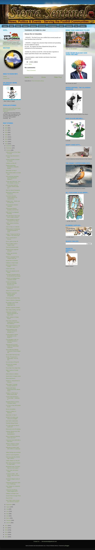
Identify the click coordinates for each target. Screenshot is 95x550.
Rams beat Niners (10, 378)
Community (42, 26)
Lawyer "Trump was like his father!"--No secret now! (13, 234)
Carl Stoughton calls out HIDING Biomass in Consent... (12, 341)
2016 (6, 527)
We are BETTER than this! (13, 354)
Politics (18, 26)
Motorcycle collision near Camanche (12, 193)
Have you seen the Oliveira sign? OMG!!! (13, 457)
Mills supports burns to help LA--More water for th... (13, 326)
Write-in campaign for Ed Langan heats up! (12, 257)
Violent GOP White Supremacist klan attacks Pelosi (13, 389)
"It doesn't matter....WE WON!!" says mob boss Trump (12, 475)
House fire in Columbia (12, 260)
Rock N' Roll (9, 498)
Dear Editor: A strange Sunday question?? (11, 385)
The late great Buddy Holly (13, 298)
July (7, 509)
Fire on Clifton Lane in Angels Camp (11, 244)
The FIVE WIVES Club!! (12, 247)
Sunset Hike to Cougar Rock (13, 495)
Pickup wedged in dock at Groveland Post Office (12, 220)
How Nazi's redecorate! (12, 421)
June (7, 511)
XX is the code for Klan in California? (12, 426)
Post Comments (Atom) (38, 80)
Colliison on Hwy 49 (11, 163)
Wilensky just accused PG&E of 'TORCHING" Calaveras (12, 346)
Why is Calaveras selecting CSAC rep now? (13, 437)
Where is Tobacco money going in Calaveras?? (12, 444)
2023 (6, 132)
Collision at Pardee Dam (12, 493)
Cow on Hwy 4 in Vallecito (12, 226)
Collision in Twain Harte (12, 262)
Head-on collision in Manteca (11, 412)
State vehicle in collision (12, 374)
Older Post (58, 77)
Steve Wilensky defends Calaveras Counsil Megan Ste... (13, 351)
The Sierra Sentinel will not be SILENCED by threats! (13, 275)
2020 (6, 139)
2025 (6, 128)
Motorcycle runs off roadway (13, 429)
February (8, 520)
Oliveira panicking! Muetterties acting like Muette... (12, 167)
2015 (6, 530)
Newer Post (29, 77)
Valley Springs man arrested (13, 452)
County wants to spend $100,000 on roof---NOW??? (12, 336)
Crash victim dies (10, 268)
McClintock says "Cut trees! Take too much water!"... (13, 467)
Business (33, 26)
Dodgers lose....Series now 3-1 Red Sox (13, 201)
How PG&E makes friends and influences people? (12, 501)
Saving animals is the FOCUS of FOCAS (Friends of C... (11, 331)
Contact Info (6, 78)
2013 (6, 534)
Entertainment (52, 26)
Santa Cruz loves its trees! (13, 290)
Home (5, 26)
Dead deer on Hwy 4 (11, 170)
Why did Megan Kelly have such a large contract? (13, 216)
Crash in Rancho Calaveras (13, 300)
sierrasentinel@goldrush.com (49, 541)
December (9, 145)
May (7, 513)
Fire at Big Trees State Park (13, 368)
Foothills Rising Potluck (12, 423)
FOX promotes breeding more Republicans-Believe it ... (12, 178)
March (8, 518)
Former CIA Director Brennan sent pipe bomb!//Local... (11, 283)
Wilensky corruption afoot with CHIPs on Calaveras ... (13, 449)
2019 (6, 141)
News (11, 26)
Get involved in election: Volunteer (12, 205)
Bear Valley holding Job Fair (13, 309)
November (9, 148)
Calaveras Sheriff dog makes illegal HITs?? (12, 490)
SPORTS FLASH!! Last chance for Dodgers (12, 418)
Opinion (25, 26)
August (8, 506)
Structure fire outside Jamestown (11, 365)
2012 (6, 536)
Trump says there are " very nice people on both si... (13, 182)
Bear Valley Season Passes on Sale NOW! (13, 463)
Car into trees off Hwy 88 (12, 362)
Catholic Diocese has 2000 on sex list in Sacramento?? (13, 433)
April (7, 516)
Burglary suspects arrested (13, 307)
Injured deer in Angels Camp (13, 376)
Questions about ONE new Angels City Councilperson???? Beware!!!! (12, 110)
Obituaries (69, 26)
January (8, 522)
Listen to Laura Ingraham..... (13, 454)
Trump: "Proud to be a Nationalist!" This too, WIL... (12, 358)
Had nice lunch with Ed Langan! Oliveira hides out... (12, 186)
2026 (6, 125)
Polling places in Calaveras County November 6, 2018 (13, 230)
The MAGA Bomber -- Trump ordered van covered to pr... (11, 197)
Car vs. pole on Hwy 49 (12, 241)
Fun (76, 26)
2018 (6, 143)
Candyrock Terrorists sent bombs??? (12, 287)
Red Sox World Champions (13, 190)
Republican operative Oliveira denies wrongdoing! (11, 294)
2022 (6, 134)
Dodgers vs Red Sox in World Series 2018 (12, 393)
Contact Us (36, 541)
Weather (82, 26)
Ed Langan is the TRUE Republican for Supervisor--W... (12, 304)
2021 (6, 137)
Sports (61, 26)
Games (5, 76)
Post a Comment (31, 70)
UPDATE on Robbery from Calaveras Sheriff (13, 279)
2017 (6, 525)
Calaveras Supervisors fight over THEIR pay (13, 483)
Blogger (67, 545)
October (8, 150)
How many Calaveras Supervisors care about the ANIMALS (12, 322)
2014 (6, 532)
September (9, 504)
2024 (6, 130)
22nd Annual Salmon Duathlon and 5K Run (12, 209)
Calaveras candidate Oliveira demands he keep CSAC (12, 313)
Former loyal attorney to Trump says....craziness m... (13, 398)
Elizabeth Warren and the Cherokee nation (12, 402)
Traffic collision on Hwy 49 (12, 460)
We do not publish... (11, 409)
